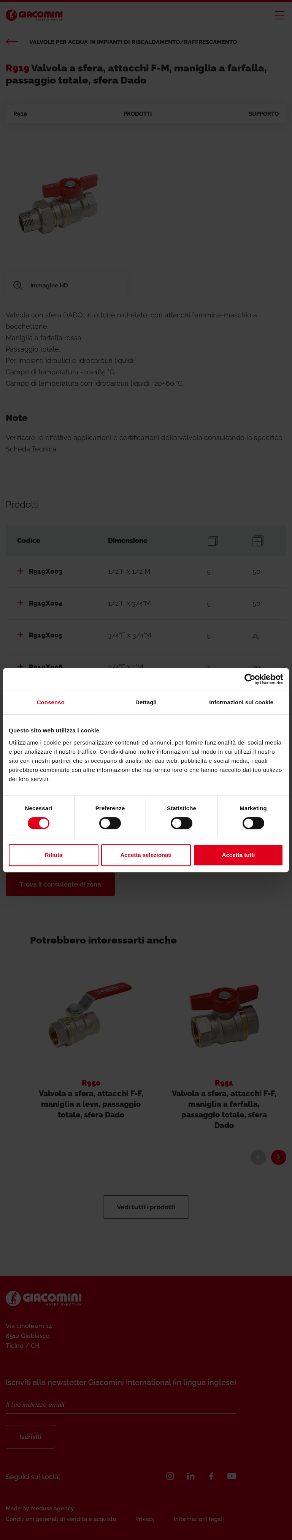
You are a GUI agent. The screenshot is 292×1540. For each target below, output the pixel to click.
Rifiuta (53, 855)
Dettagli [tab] (146, 702)
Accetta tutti (238, 855)
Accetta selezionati (145, 855)
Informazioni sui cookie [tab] (241, 702)
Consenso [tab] (51, 702)
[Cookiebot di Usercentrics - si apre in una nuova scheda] (250, 679)
